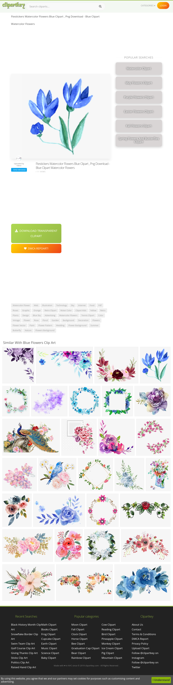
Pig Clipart (108, 653)
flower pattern (45, 325)
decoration (83, 320)
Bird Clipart (108, 634)
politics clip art (20, 662)
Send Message (19, 170)
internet (82, 305)
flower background (77, 325)
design (26, 315)
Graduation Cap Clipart (85, 648)
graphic (26, 310)
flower (27, 320)
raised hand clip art (23, 667)
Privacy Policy (140, 643)
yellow (93, 310)
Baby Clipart (48, 658)
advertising (50, 315)
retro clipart (50, 310)
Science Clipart (50, 653)
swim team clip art (23, 643)
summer (94, 325)
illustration (47, 305)
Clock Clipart (79, 634)
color (100, 315)
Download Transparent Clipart (36, 233)
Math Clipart (48, 624)
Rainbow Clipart (81, 658)
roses (15, 310)
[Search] (100, 6)
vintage (16, 320)
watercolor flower (21, 305)
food (92, 305)
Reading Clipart (111, 629)
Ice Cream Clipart (112, 648)
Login (163, 5)
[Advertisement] (60, 50)
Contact (136, 629)
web (36, 305)
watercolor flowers (68, 315)
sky (72, 305)
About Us (137, 624)
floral (45, 320)
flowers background (44, 330)
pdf (100, 305)
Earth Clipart (49, 643)
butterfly (17, 330)
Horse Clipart (79, 639)
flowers (96, 320)
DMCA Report (140, 639)
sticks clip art (19, 658)
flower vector (19, 325)
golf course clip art (23, 648)
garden (55, 320)
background (68, 320)
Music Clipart (49, 648)
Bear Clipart (78, 653)
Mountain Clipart (112, 658)
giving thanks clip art (24, 653)
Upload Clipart (140, 648)
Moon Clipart (79, 624)
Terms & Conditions (144, 634)
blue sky (37, 315)
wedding (60, 325)
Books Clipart (49, 629)
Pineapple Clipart (112, 639)
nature (28, 330)
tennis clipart (87, 315)
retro (102, 310)
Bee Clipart (78, 643)
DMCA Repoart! (36, 248)
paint (32, 325)
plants (16, 315)
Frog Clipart (48, 634)
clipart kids (81, 310)
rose (36, 320)
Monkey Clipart (111, 643)
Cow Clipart (109, 624)
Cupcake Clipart (50, 639)
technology (61, 305)
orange (37, 310)
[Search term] (65, 6)
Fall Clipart (77, 629)
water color (66, 310)
